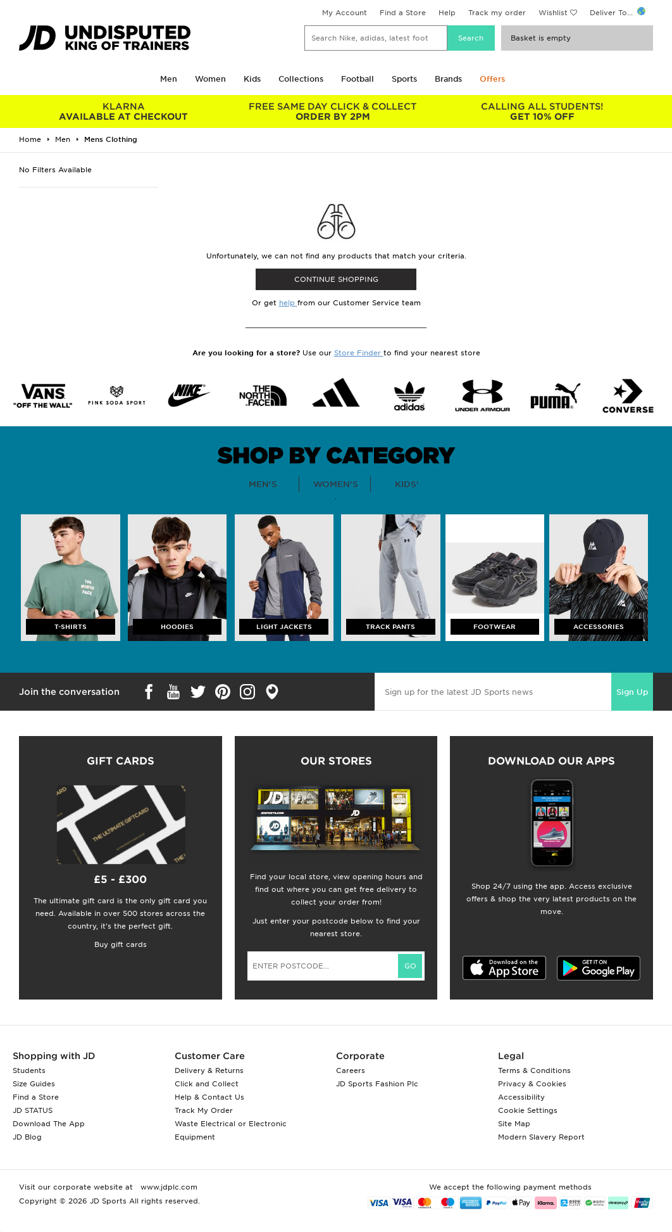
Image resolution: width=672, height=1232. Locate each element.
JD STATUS (33, 1110)
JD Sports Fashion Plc (377, 1083)
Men (168, 79)
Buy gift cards (120, 944)
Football (357, 79)
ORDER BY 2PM (333, 111)
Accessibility (521, 1097)
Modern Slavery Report (541, 1137)
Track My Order (204, 1110)
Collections (300, 79)
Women (210, 79)
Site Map (514, 1123)
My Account (344, 12)
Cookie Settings (527, 1110)
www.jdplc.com (167, 1187)
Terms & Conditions (534, 1070)
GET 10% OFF (542, 111)
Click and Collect (207, 1083)
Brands (448, 79)
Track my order (497, 12)
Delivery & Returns (209, 1070)
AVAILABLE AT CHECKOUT (124, 111)
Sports (404, 79)
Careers (350, 1070)
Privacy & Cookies (532, 1083)
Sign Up (632, 692)
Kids (252, 79)
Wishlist (553, 12)
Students (29, 1070)
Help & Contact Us (209, 1097)
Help (447, 12)
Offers (492, 79)
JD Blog (27, 1137)
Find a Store (403, 12)
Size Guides (34, 1083)
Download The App (49, 1123)
